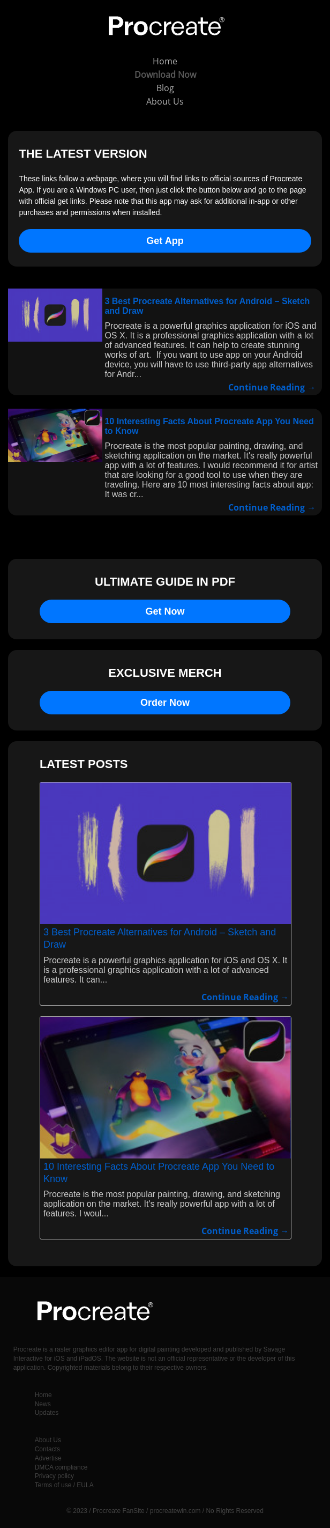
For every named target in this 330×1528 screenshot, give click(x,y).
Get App (164, 240)
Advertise (48, 1458)
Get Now (164, 611)
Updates (47, 1412)
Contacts (47, 1449)
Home (165, 61)
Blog (165, 88)
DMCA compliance (61, 1467)
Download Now (165, 74)
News (43, 1404)
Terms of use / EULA (64, 1485)
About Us (165, 101)
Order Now (165, 702)
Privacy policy (54, 1476)
